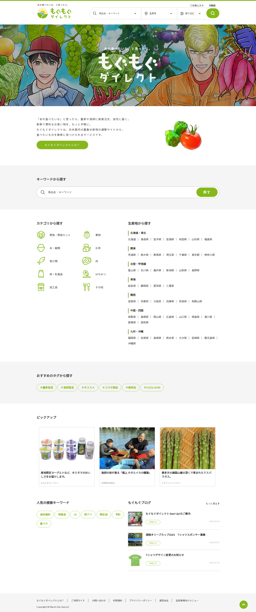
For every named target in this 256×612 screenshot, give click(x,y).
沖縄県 (132, 343)
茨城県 (132, 254)
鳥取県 (132, 316)
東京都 (196, 254)
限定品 (104, 514)
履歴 (212, 5)
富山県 (132, 270)
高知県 (145, 322)
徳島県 (196, 316)
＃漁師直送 (67, 387)
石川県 (145, 270)
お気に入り (197, 5)
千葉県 (183, 254)
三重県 (170, 285)
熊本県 (170, 337)
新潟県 (170, 270)
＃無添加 (131, 387)
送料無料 (45, 514)
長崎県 (157, 337)
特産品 (62, 514)
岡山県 (157, 316)
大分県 (183, 337)
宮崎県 (196, 337)
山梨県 (183, 270)
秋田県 (183, 239)
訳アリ (88, 514)
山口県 (183, 316)
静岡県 (145, 285)
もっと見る (212, 503)
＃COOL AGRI (152, 387)
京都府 (145, 301)
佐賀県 (145, 337)
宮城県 (170, 239)
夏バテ (44, 523)
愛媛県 (132, 322)
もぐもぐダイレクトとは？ (62, 144)
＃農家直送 (46, 387)
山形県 (196, 239)
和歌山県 (197, 301)
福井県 (157, 270)
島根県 (145, 316)
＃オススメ (88, 387)
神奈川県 (209, 254)
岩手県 (157, 239)
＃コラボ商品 (110, 387)
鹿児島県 (209, 337)
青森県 (145, 239)
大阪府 (157, 301)
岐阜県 (132, 285)
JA (75, 514)
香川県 (208, 316)
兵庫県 (170, 301)
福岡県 (132, 337)
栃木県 (145, 254)
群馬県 (157, 254)
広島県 (170, 316)
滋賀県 (132, 301)
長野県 (196, 270)
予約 (117, 514)
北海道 (132, 239)
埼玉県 (170, 254)
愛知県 (157, 285)
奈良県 (183, 301)
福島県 (208, 239)
